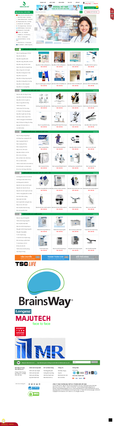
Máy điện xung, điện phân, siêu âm (24, 61)
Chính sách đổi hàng (34, 375)
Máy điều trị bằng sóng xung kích (24, 78)
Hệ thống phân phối (48, 370)
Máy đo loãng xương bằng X (23, 135)
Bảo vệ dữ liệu (61, 377)
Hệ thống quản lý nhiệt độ (22, 182)
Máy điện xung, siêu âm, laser (23, 64)
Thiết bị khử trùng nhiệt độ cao (43, 229)
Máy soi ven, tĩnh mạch (21, 149)
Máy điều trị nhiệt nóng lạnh (23, 84)
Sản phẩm (61, 2)
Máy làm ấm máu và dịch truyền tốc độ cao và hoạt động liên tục (50, 207)
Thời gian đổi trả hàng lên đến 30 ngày (85, 259)
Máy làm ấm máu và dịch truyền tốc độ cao (61, 207)
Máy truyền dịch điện (21, 199)
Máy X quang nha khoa (21, 146)
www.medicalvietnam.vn (78, 388)
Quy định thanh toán (34, 377)
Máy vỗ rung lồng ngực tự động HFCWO (44, 83)
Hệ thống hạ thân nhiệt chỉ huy (23, 179)
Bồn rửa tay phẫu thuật (21, 210)
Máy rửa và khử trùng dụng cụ (59, 248)
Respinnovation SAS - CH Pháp (23, 21)
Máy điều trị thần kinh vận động (23, 97)
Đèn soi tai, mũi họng (21, 155)
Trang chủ (43, 2)
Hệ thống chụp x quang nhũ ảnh (23, 138)
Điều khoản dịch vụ (48, 377)
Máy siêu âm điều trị (21, 56)
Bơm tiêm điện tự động (21, 196)
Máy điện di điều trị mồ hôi (22, 152)
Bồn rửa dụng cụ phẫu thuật (75, 229)
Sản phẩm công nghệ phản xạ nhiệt (43, 188)
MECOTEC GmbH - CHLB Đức (23, 17)
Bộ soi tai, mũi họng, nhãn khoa (23, 169)
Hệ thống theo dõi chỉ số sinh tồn (24, 176)
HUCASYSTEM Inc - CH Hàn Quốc (23, 39)
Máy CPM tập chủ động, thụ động (24, 122)
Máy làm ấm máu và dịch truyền (24, 185)
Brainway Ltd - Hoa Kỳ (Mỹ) (22, 30)
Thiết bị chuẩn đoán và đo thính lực (24, 163)
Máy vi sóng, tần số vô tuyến (23, 70)
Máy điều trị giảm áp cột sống (23, 114)
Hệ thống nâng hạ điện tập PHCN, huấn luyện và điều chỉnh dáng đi (50, 106)
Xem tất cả (95, 49)
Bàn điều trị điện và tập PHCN (23, 116)
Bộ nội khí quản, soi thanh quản (23, 166)
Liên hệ (77, 2)
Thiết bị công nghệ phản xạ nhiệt (24, 193)
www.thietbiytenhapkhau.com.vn (64, 388)
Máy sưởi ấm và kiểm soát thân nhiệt (60, 188)
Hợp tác (60, 373)
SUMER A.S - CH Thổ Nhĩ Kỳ (23, 34)
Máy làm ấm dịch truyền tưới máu (24, 190)
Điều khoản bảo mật (63, 375)
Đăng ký (96, 3)
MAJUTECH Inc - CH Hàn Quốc (23, 42)
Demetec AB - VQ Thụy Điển (23, 23)
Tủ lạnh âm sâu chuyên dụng (91, 229)
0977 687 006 (92, 12)
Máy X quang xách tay (21, 144)
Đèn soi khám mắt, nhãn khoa (23, 158)
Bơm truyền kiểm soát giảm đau (24, 202)
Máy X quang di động (43, 147)
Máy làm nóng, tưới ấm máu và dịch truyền (76, 188)
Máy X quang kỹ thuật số (22, 141)
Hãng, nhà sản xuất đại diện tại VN (24, 15)
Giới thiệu (52, 2)
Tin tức (70, 2)
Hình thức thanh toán (49, 375)
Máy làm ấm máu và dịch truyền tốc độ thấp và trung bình (95, 188)
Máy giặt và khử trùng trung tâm (75, 248)
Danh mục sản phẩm (23, 12)
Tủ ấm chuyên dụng (43, 248)
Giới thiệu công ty (62, 370)
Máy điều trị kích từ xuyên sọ (91, 65)
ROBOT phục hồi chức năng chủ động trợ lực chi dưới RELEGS (80, 106)
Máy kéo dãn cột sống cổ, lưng (23, 94)
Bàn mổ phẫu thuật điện (91, 248)
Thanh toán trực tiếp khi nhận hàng (56, 259)
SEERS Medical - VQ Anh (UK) (23, 28)
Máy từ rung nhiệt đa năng (22, 102)
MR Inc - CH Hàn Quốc (22, 36)
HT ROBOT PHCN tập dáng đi (23, 111)
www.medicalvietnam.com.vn (92, 388)
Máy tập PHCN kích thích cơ (22, 125)
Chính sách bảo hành (34, 373)
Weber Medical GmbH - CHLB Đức (24, 19)
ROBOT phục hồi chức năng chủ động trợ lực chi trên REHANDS (96, 106)
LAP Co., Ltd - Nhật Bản (22, 32)
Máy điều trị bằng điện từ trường (24, 81)
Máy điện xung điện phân (22, 58)
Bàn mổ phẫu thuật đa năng (23, 207)
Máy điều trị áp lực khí (21, 75)
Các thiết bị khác (20, 128)
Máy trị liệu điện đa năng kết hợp (24, 67)
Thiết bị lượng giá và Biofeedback (24, 119)
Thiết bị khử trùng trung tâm (59, 229)
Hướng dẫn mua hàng (49, 373)
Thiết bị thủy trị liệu (21, 105)
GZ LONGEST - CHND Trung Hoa (24, 44)
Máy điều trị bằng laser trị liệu (23, 72)
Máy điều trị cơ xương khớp (22, 86)
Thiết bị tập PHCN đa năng (22, 108)
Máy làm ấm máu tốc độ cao (23, 188)
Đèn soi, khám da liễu (21, 160)
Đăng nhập (88, 3)
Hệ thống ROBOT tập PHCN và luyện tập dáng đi (62, 125)
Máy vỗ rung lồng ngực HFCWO (23, 53)
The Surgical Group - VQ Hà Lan (24, 25)
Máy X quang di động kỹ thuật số (59, 166)
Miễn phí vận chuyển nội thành (28, 259)
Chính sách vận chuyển (34, 370)
